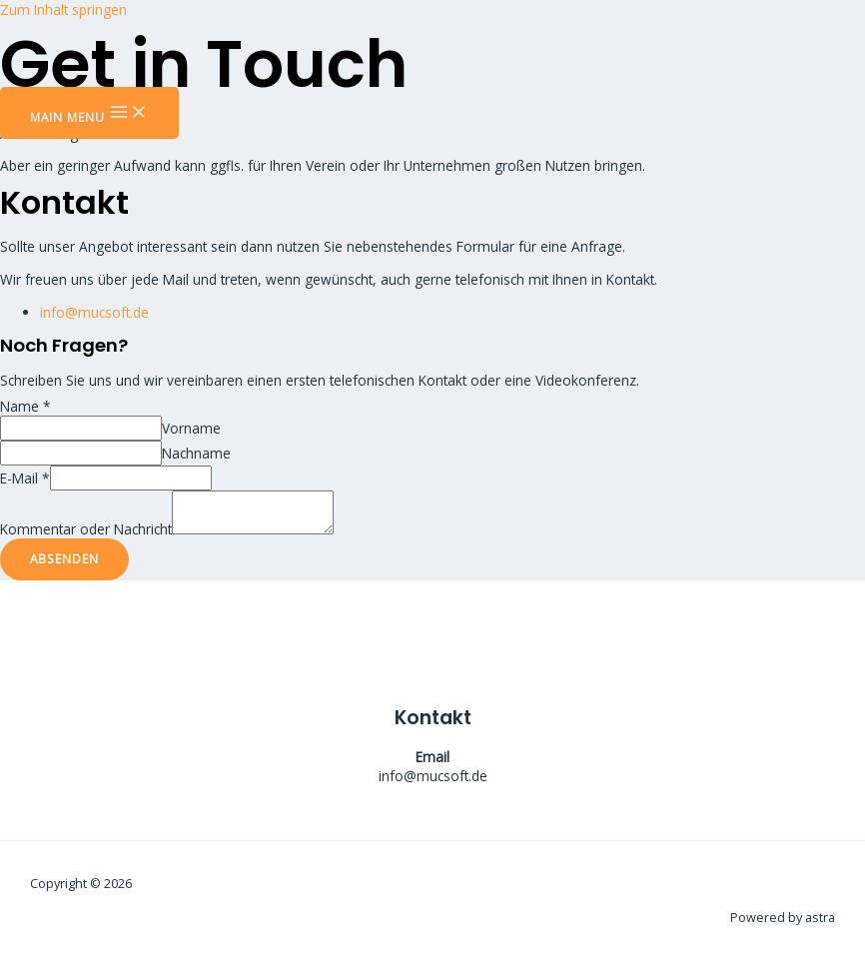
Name (25, 406)
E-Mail (25, 478)
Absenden (64, 558)
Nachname (196, 453)
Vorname (191, 428)
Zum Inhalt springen (63, 9)
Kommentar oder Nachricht (86, 528)
